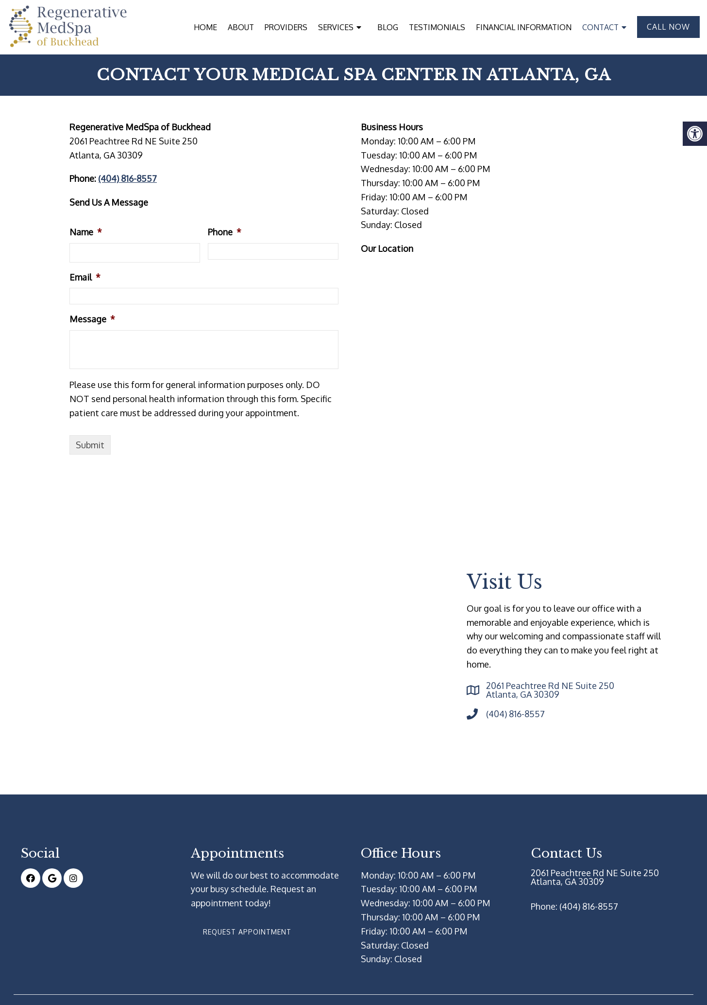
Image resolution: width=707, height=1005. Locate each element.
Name (85, 231)
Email (85, 276)
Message (92, 318)
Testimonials (437, 27)
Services (336, 27)
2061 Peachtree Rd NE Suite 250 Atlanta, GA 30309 (550, 689)
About (241, 27)
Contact (600, 27)
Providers (286, 27)
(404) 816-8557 (127, 178)
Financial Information (524, 27)
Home (205, 27)
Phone (224, 231)
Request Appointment (247, 931)
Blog (387, 27)
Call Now (668, 27)
